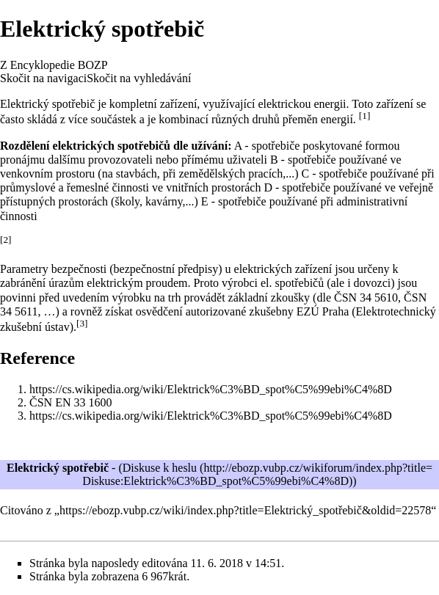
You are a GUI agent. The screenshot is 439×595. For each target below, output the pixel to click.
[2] (6, 239)
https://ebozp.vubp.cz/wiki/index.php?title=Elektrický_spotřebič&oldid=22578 (245, 510)
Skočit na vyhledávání (139, 78)
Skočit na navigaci (43, 78)
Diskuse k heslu (160, 467)
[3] (82, 323)
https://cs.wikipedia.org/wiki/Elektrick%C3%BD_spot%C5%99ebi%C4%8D (210, 389)
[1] (365, 115)
